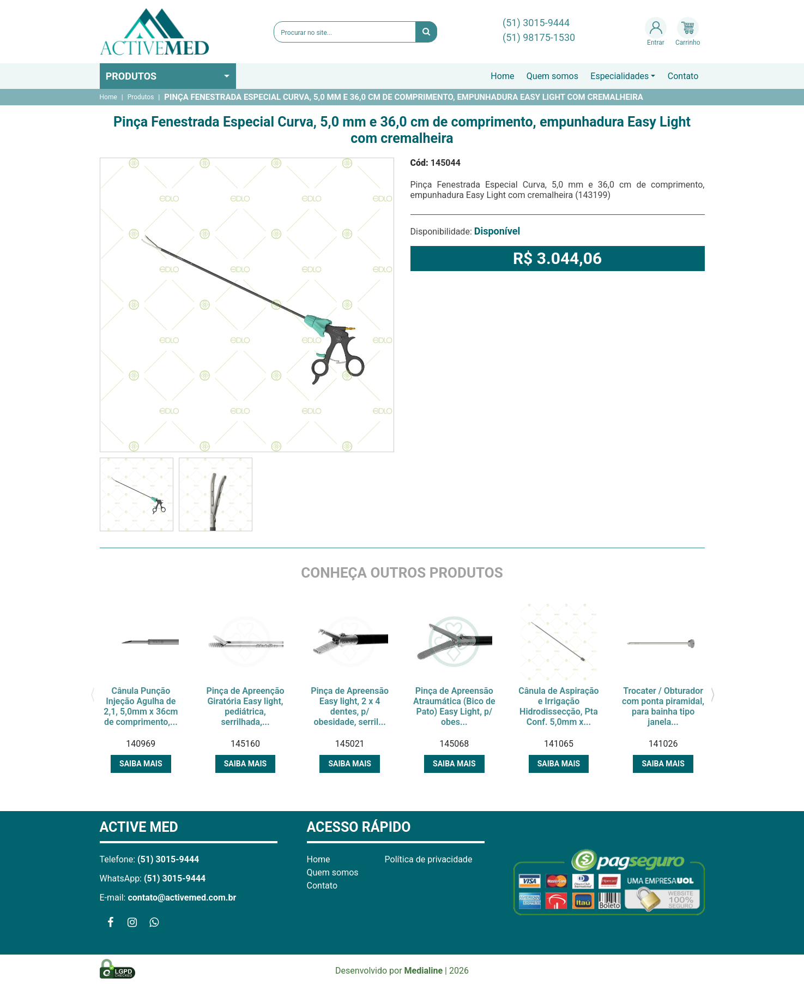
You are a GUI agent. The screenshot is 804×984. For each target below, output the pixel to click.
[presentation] (93, 694)
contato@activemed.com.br (182, 897)
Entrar (656, 31)
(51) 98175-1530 (539, 37)
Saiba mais (140, 763)
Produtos (131, 76)
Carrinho (687, 31)
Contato (683, 76)
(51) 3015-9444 (536, 22)
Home (502, 76)
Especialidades (619, 76)
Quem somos (552, 76)
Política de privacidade (429, 859)
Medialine (423, 970)
